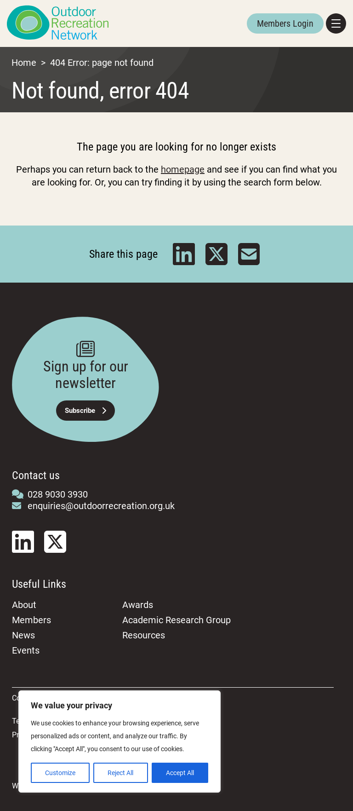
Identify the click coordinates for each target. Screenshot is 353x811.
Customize (60, 772)
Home (23, 62)
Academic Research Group (176, 620)
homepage (183, 169)
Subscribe (85, 410)
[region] (119, 741)
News (23, 635)
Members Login (285, 23)
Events (26, 650)
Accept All (180, 772)
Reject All (120, 772)
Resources (143, 635)
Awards (137, 604)
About (24, 604)
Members (31, 620)
